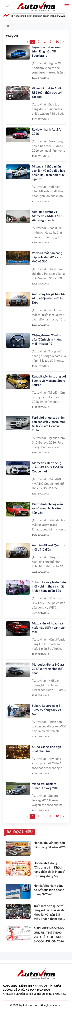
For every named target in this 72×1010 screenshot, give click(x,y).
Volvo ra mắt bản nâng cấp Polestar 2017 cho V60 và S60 (47, 257)
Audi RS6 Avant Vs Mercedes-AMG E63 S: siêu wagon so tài (47, 216)
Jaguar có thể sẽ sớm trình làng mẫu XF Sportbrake (46, 51)
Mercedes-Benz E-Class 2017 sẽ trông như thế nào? (48, 669)
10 (57, 41)
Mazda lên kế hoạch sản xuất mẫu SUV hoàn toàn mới (48, 627)
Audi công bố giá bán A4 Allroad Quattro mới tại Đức (48, 298)
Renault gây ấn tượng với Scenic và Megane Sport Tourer (49, 381)
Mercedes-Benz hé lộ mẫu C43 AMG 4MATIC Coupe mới (48, 467)
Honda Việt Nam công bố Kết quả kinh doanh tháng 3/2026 (37, 16)
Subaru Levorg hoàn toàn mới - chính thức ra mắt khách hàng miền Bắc (49, 586)
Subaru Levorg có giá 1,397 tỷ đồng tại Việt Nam (46, 710)
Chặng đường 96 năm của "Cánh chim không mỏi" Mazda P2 (47, 339)
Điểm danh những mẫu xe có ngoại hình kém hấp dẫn (47, 508)
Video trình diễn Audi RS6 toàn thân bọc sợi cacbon (47, 92)
